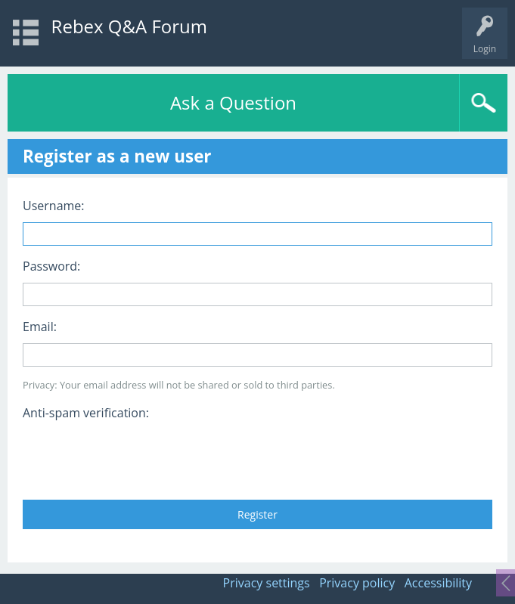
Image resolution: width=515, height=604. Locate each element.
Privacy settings (266, 583)
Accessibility (438, 583)
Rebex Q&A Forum (129, 26)
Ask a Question (233, 102)
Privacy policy (357, 583)
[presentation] (138, 455)
